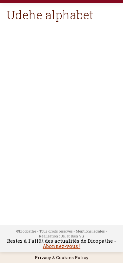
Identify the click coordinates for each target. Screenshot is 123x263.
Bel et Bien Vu (72, 236)
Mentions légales (90, 231)
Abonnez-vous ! (61, 246)
